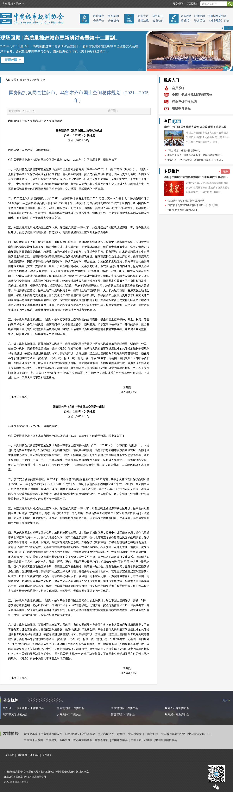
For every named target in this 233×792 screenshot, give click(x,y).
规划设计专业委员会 (177, 708)
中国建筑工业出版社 (58, 740)
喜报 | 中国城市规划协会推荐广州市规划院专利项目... (196, 177)
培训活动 (199, 20)
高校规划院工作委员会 (124, 708)
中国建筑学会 (120, 740)
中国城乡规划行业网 (173, 734)
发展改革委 (31, 734)
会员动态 (158, 20)
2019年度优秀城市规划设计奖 (182, 210)
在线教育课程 (181, 108)
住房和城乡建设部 (52, 734)
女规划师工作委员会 (69, 714)
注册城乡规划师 (217, 16)
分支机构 (113, 20)
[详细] (215, 142)
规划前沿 (158, 16)
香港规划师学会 (83, 740)
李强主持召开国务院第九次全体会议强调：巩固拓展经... (195, 128)
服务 (173, 20)
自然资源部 (72, 734)
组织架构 (113, 16)
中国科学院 (135, 734)
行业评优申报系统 (184, 101)
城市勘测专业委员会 (15, 714)
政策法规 (143, 20)
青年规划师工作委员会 (70, 708)
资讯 (129, 20)
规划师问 (178, 3)
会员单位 (98, 20)
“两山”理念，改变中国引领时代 (183, 150)
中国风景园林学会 (166, 740)
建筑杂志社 (102, 740)
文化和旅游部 (106, 734)
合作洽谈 (47, 755)
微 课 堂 (185, 20)
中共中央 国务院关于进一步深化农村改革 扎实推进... (195, 159)
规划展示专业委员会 (177, 714)
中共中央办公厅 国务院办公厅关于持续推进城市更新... (195, 155)
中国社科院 (152, 734)
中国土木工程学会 (142, 740)
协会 (84, 20)
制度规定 (98, 16)
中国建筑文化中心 (199, 734)
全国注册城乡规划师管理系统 (192, 94)
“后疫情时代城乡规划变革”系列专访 (186, 200)
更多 (225, 171)
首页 (22, 79)
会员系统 (178, 88)
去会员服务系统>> (13, 3)
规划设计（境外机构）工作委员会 (23, 708)
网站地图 (22, 755)
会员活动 (185, 16)
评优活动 (199, 16)
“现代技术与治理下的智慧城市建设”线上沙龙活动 (192, 205)
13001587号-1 (21, 781)
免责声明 (34, 755)
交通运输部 (88, 734)
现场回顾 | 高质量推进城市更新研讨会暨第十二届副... (59, 38)
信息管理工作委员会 (123, 714)
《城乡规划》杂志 (218, 20)
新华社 (121, 734)
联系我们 (192, 3)
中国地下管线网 (34, 740)
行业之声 (143, 16)
